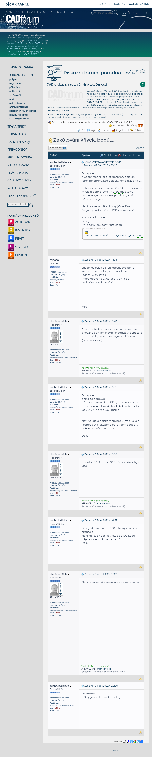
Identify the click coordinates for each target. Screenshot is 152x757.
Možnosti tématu (130, 155)
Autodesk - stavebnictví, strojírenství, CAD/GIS (90, 122)
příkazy (35, 51)
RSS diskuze (132, 73)
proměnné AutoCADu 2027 (22, 54)
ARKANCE (105, 4)
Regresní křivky (29, 48)
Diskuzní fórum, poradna (84, 73)
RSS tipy (134, 70)
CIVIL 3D (17, 247)
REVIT (15, 238)
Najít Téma (108, 155)
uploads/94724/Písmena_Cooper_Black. (114, 234)
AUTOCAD (18, 222)
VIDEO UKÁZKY (18, 165)
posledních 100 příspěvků (23, 110)
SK (136, 4)
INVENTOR (18, 230)
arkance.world (104, 370)
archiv (139, 147)
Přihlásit (138, 130)
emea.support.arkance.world (91, 117)
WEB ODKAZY (17, 188)
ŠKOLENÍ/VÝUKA (19, 157)
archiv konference (19, 106)
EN (141, 4)
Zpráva (85, 155)
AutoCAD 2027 (35, 40)
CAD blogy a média (19, 118)
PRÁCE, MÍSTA (17, 173)
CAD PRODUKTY (19, 180)
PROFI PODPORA (20, 196)
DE (147, 4)
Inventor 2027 (14, 43)
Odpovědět (58, 147)
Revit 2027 (34, 43)
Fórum (56, 122)
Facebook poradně (58, 110)
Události (103, 130)
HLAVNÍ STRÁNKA (20, 67)
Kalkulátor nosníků (17, 46)
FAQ (83, 130)
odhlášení (15, 91)
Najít (91, 130)
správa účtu (16, 95)
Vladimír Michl (59, 321)
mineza (55, 260)
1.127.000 (20, 37)
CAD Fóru (81, 107)
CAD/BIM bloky (18, 142)
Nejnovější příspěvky (125, 125)
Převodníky (13, 51)
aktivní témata (17, 103)
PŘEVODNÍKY (17, 149)
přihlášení (15, 87)
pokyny (13, 79)
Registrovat (122, 130)
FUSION (17, 255)
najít (12, 99)
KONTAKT (120, 4)
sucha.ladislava (60, 162)
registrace (15, 83)
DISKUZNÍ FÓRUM (20, 75)
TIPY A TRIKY (16, 126)
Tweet (116, 750)
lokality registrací (19, 114)
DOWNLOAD (16, 134)
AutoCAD (126, 122)
